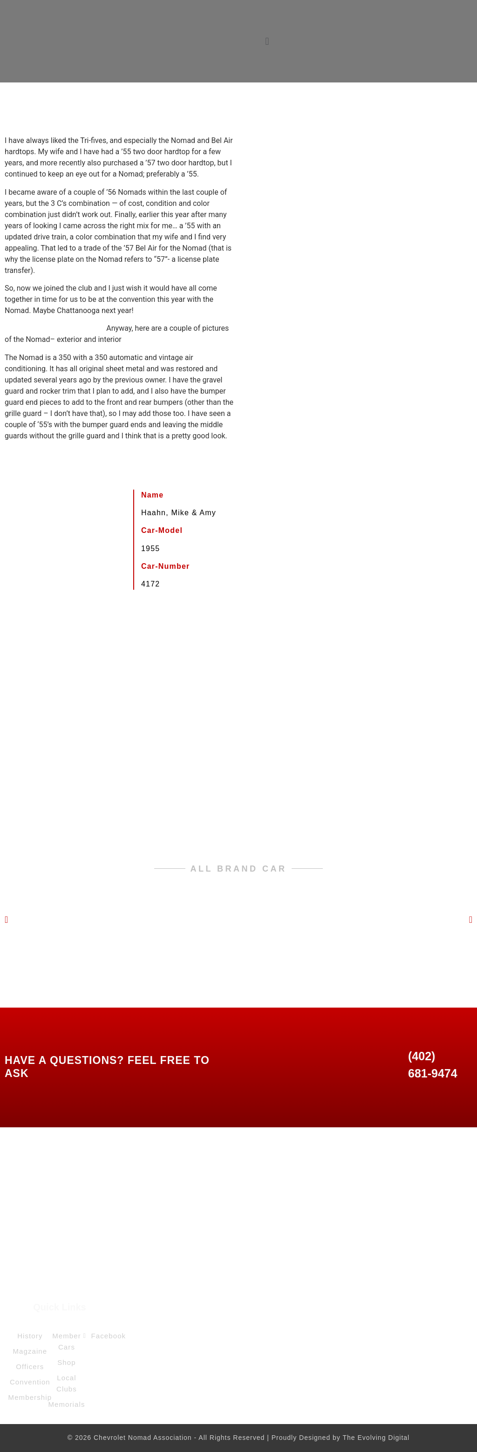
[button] (267, 41)
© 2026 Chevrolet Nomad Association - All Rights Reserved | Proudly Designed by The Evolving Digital (238, 1437)
